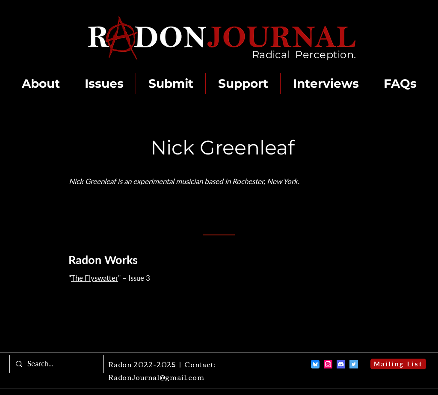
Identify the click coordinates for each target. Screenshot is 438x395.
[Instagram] (328, 364)
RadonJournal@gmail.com (156, 377)
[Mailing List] (398, 364)
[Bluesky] (315, 364)
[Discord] (341, 364)
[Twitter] (353, 364)
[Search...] (56, 364)
